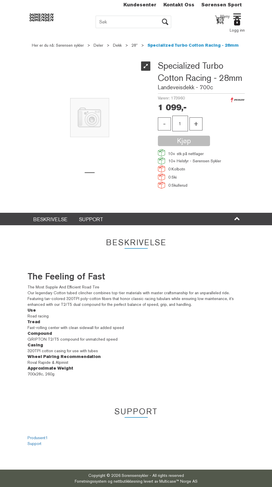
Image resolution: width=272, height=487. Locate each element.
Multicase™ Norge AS (178, 481)
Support (34, 443)
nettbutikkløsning (128, 481)
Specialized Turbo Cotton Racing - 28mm (193, 45)
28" (135, 45)
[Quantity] (180, 123)
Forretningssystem (91, 481)
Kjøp (184, 141)
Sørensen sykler (70, 45)
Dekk (117, 45)
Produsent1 (38, 437)
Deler (98, 45)
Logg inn (237, 30)
